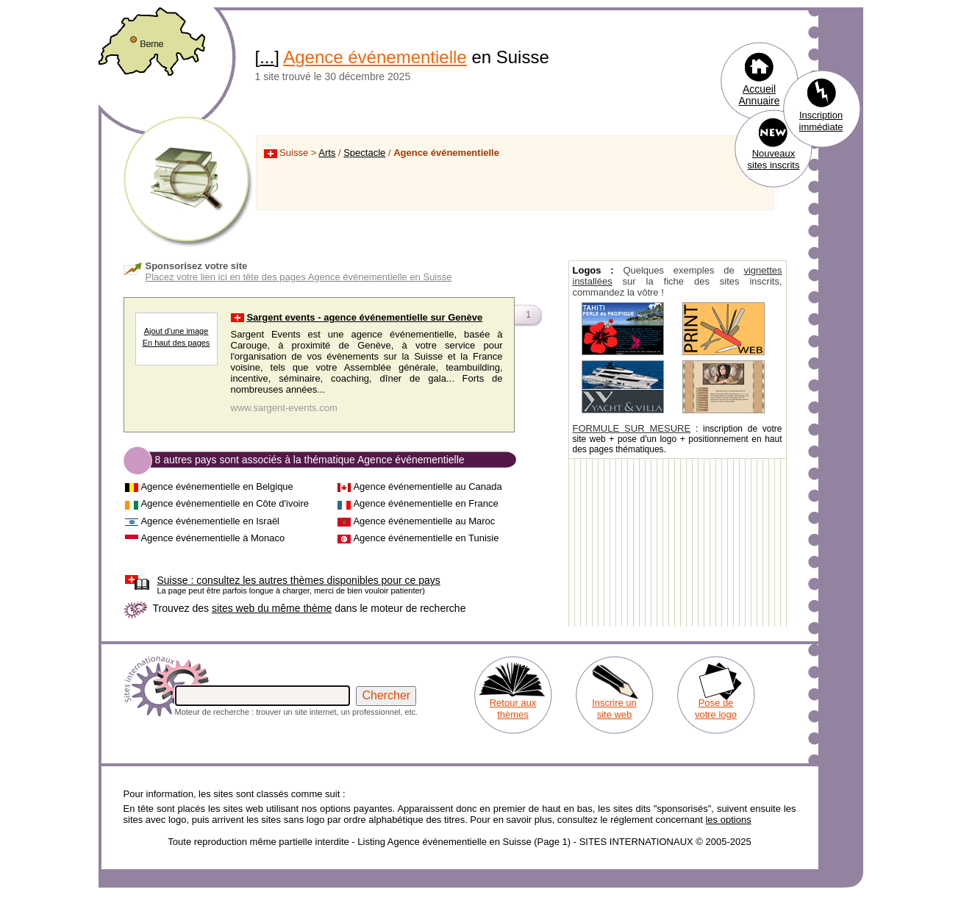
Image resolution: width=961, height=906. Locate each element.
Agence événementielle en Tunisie (426, 537)
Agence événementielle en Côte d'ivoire (224, 503)
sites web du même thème (272, 608)
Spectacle (364, 152)
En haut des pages (176, 342)
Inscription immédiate (821, 121)
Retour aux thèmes (513, 708)
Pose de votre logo (716, 708)
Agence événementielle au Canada (427, 486)
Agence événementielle (375, 57)
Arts (326, 152)
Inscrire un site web (614, 708)
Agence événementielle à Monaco (212, 537)
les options (728, 819)
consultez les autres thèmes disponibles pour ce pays (298, 580)
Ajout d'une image (176, 331)
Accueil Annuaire (758, 95)
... (267, 57)
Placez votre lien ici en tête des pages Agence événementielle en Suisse (299, 276)
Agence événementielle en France (425, 503)
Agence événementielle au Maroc (424, 521)
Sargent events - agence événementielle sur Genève (364, 317)
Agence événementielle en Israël (209, 521)
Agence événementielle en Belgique (216, 486)
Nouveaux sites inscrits (774, 159)
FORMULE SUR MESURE (632, 428)
